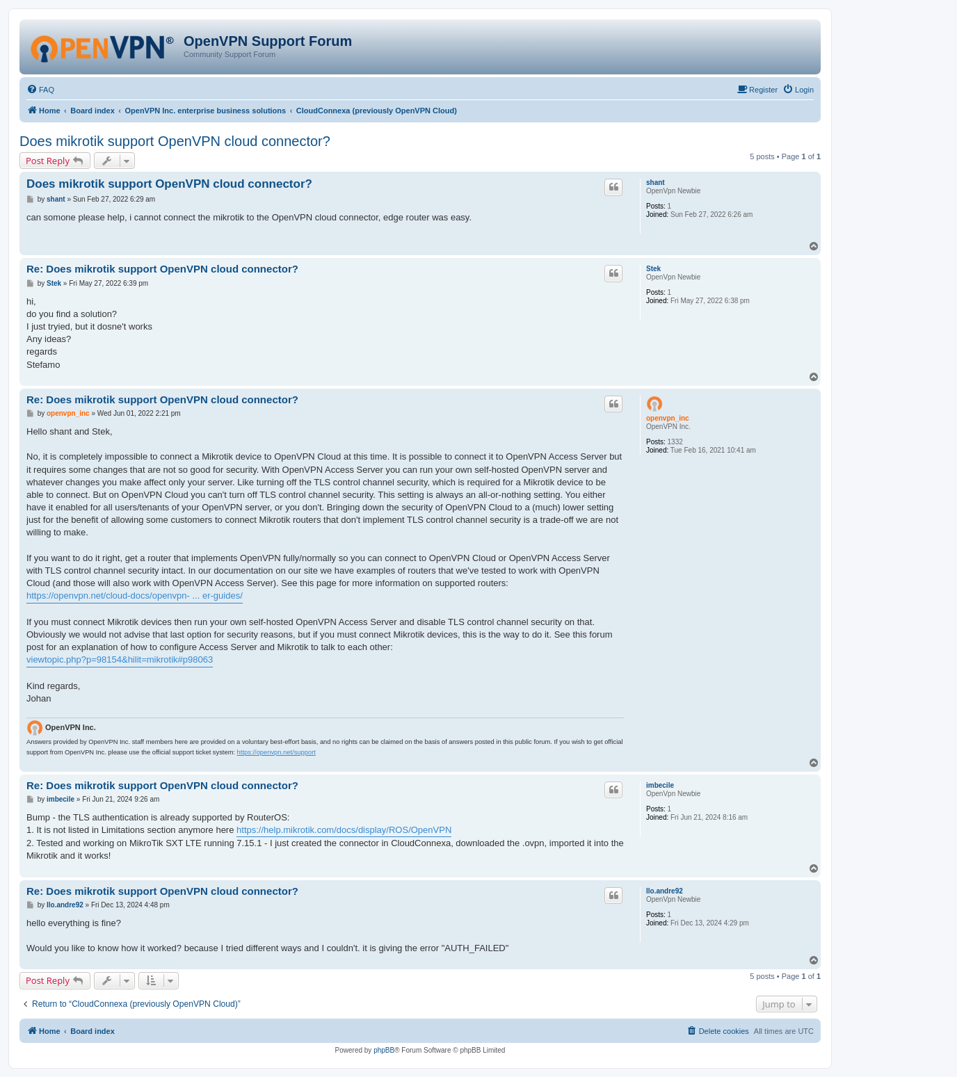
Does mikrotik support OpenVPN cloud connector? (174, 141)
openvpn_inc (667, 418)
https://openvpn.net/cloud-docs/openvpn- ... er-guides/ (134, 595)
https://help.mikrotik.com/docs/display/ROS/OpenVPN (343, 830)
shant (655, 182)
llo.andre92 (664, 891)
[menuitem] (40, 89)
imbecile (660, 785)
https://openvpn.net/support (276, 752)
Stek (653, 269)
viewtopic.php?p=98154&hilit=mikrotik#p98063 (119, 659)
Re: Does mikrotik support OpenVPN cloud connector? (162, 269)
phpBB (383, 1050)
